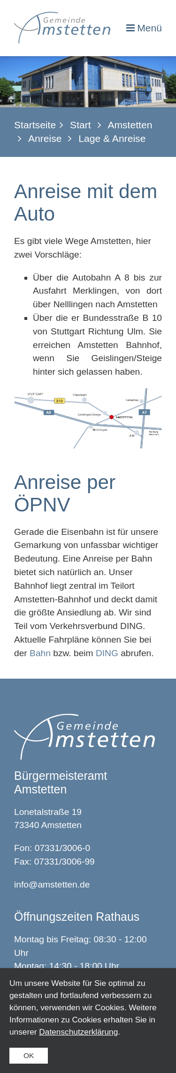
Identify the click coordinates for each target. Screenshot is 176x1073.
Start (80, 124)
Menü (149, 27)
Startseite (35, 124)
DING (108, 653)
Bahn (41, 653)
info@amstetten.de (52, 884)
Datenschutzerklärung (78, 1031)
